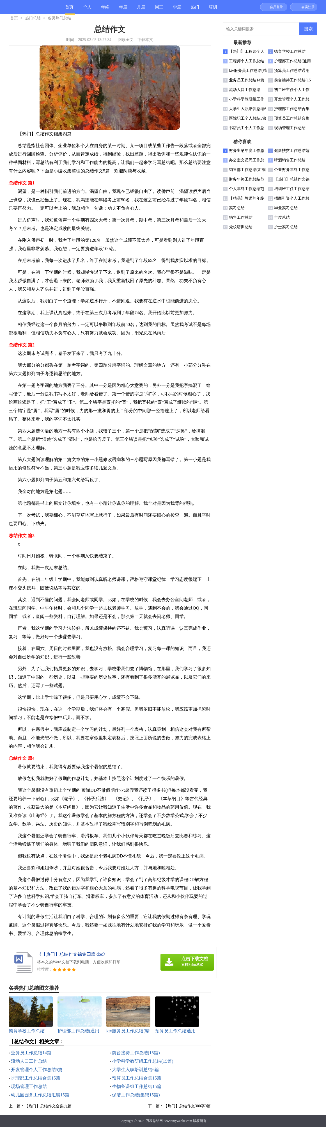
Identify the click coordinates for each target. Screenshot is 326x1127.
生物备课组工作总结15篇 (136, 1086)
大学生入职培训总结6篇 (135, 1069)
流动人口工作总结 (29, 1061)
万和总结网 (154, 1121)
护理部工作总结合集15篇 (35, 1078)
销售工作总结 (240, 217)
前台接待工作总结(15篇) (136, 1052)
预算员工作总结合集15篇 (136, 1078)
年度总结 (123, 9)
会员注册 (308, 7)
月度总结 (141, 9)
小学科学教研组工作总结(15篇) (142, 1061)
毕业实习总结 (286, 208)
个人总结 (87, 9)
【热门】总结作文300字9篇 (187, 1106)
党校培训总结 (240, 227)
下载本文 (145, 40)
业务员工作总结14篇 (31, 1052)
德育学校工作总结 (290, 51)
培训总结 (213, 9)
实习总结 (237, 208)
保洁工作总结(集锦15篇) (136, 1094)
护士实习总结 (286, 227)
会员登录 (276, 7)
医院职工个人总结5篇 (247, 118)
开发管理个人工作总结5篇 (37, 1069)
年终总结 (105, 9)
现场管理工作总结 (29, 1086)
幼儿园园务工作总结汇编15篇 (40, 1094)
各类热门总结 (59, 18)
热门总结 (195, 9)
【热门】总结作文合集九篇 (48, 1106)
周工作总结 (159, 9)
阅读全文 (126, 40)
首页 (69, 7)
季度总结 (177, 9)
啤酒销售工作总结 (290, 160)
